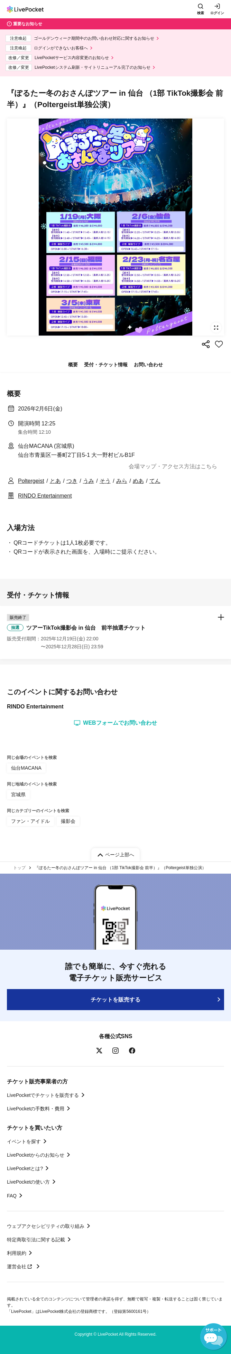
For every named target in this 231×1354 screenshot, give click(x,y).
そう (105, 481)
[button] (115, 632)
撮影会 (68, 821)
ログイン (217, 13)
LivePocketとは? (25, 1168)
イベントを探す (24, 1141)
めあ (138, 481)
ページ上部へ (119, 854)
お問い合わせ (148, 364)
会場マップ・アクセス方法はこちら (173, 466)
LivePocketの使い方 (28, 1182)
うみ (88, 481)
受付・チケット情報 (106, 364)
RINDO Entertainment (45, 496)
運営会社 (20, 1266)
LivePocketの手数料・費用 (35, 1108)
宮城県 (18, 794)
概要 (73, 364)
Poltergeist (31, 481)
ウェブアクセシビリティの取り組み (45, 1226)
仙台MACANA (26, 768)
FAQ (12, 1195)
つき (71, 481)
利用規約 (16, 1253)
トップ (19, 867)
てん (154, 481)
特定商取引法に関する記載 (36, 1239)
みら (121, 481)
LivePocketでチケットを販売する (43, 1095)
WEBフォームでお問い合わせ (115, 723)
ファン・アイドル (30, 821)
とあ (55, 481)
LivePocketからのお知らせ (35, 1155)
